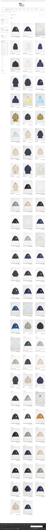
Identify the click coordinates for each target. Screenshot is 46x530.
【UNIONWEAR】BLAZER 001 (39, 89)
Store (9, 9)
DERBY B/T (24, 89)
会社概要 (2, 524)
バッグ (2, 67)
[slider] (1, 32)
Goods (2, 24)
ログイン (3, 9)
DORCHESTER (12, 89)
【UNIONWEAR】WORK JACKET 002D (15, 263)
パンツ (2, 60)
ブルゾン (2, 47)
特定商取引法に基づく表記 (7, 524)
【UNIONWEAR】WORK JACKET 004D (15, 332)
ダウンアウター (3, 50)
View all (44, 14)
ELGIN (36, 176)
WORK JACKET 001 (25, 36)
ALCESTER (24, 141)
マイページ (2, 526)
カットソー (2, 57)
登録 (43, 526)
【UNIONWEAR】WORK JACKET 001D (15, 36)
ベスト (2, 44)
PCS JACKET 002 (12, 53)
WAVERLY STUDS (37, 36)
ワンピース (2, 63)
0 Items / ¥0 (42, 9)
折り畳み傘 (2, 70)
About (7, 9)
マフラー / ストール (3, 73)
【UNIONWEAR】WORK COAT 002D (15, 280)
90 (41, 14)
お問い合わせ (20, 524)
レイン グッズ (23, 0)
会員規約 (24, 524)
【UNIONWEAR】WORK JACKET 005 (15, 228)
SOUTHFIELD (12, 106)
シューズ (2, 66)
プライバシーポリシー (16, 524)
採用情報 (12, 524)
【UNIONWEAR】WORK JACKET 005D (28, 405)
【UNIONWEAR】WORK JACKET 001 (28, 193)
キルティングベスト (3, 53)
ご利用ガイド (27, 524)
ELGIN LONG (12, 176)
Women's (2, 21)
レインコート (3, 54)
